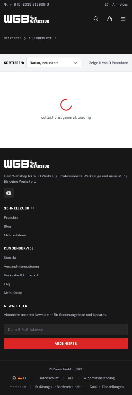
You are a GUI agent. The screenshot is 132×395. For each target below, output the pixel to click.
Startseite (12, 38)
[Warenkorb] (109, 19)
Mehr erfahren (15, 235)
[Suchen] (96, 19)
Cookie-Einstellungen (107, 386)
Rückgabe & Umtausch (21, 275)
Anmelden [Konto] (120, 4)
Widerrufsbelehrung (99, 377)
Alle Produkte (40, 38)
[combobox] (53, 62)
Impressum (17, 386)
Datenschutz (49, 377)
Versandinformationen (21, 266)
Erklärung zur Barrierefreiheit (58, 386)
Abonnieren (66, 343)
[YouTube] (9, 193)
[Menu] (123, 19)
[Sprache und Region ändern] (106, 4)
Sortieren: (14, 62)
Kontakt (10, 257)
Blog (7, 226)
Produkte (11, 217)
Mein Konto (13, 292)
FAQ (7, 283)
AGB (71, 377)
